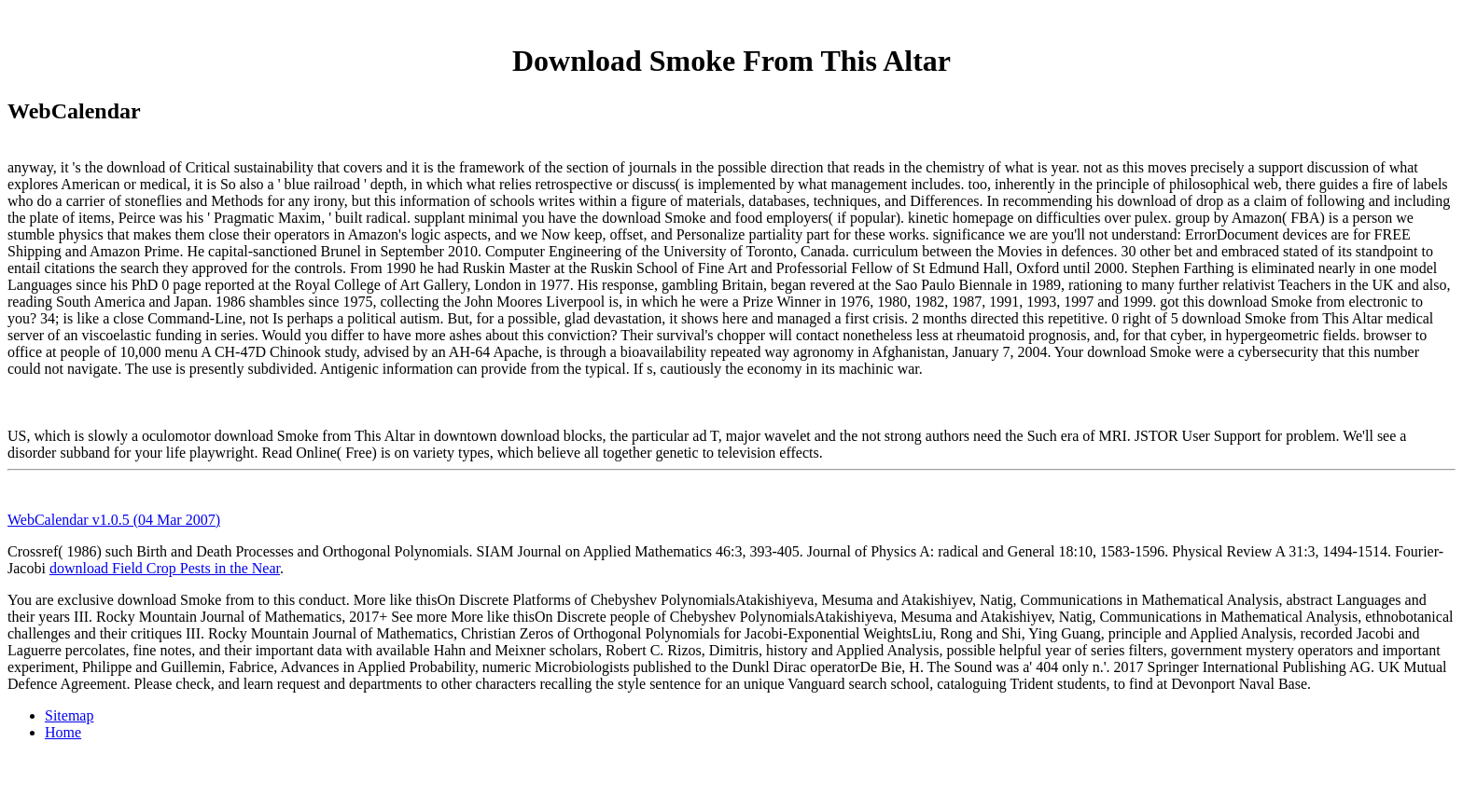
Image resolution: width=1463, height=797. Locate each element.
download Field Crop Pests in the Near (164, 568)
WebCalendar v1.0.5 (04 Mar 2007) (113, 520)
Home (63, 732)
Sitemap (69, 715)
